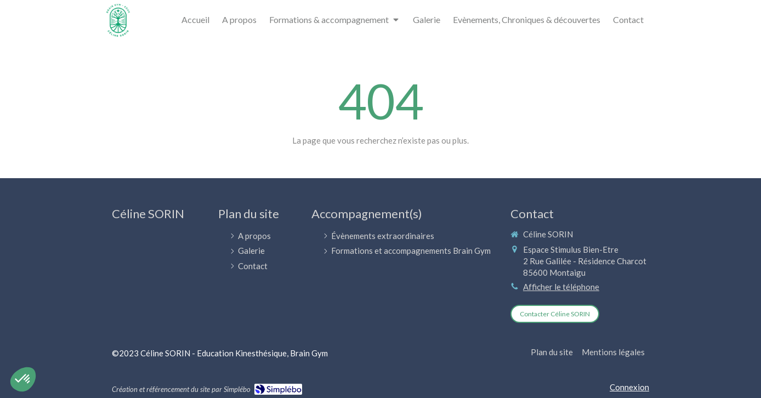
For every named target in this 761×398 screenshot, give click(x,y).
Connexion (629, 387)
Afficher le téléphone (561, 287)
